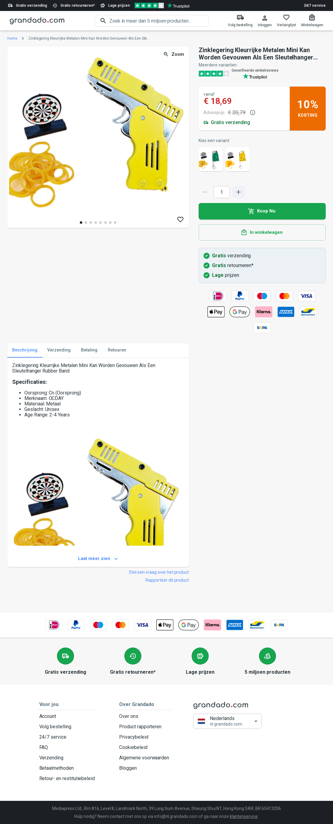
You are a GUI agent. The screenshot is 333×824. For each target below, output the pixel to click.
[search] (159, 21)
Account (67, 716)
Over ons (144, 716)
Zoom (174, 54)
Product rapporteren (144, 727)
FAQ (67, 747)
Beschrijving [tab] (24, 350)
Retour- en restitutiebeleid (67, 778)
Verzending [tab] (59, 350)
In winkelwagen (262, 233)
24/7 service (315, 5)
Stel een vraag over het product (159, 572)
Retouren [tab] (117, 350)
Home (12, 38)
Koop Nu (262, 211)
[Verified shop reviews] (162, 5)
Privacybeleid (144, 737)
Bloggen (144, 768)
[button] (227, 721)
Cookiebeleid (144, 747)
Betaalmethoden (67, 768)
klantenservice (243, 816)
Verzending (67, 758)
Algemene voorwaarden (144, 758)
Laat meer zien (98, 559)
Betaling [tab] (89, 350)
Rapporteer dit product (167, 580)
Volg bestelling (67, 727)
